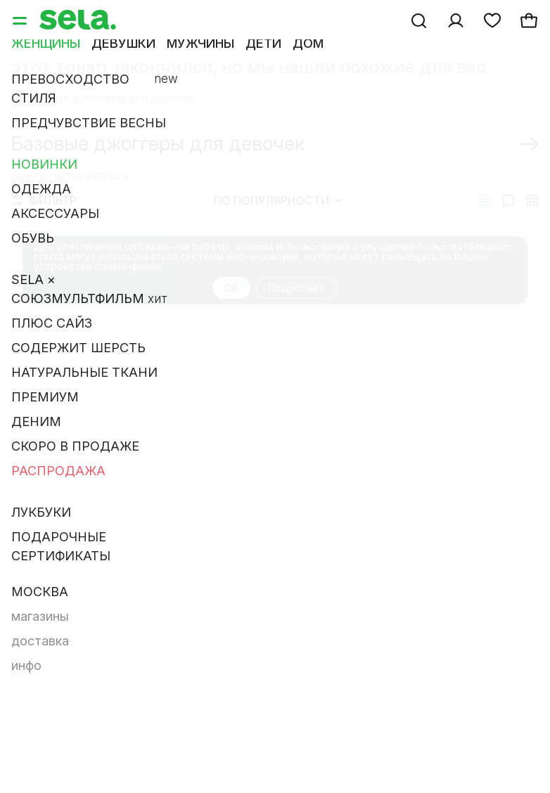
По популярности (278, 200)
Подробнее (297, 288)
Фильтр (44, 200)
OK (231, 288)
